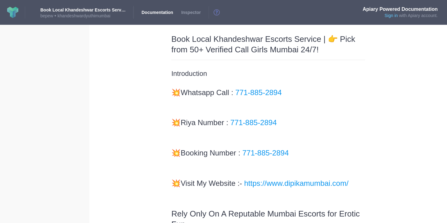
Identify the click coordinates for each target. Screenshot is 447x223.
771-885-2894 (258, 92)
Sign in (391, 15)
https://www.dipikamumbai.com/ (296, 183)
